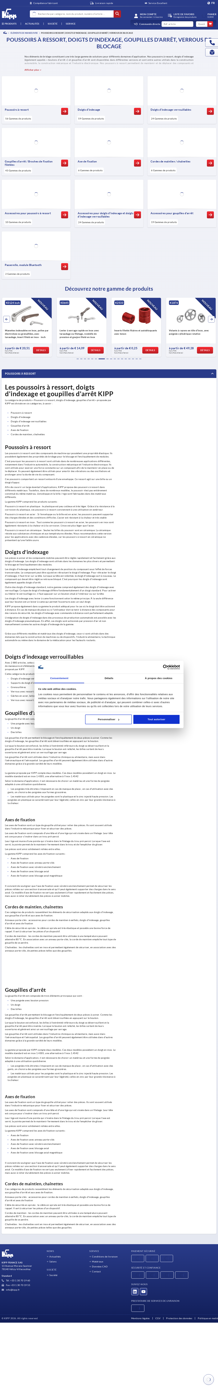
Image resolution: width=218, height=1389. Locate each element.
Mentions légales (140, 1318)
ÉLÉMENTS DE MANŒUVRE (24, 33)
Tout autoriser (156, 719)
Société (53, 24)
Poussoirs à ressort (20, 373)
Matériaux (97, 1261)
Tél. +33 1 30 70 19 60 (16, 1280)
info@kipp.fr (11, 1289)
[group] (27, 327)
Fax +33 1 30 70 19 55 (16, 1285)
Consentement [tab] (59, 678)
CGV (158, 1318)
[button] (78, 358)
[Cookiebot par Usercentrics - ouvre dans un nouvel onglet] (165, 667)
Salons (52, 1261)
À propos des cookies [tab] (158, 678)
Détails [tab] (109, 678)
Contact (96, 1271)
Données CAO (100, 1266)
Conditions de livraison (105, 1256)
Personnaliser (108, 719)
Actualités (55, 1256)
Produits (9, 24)
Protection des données (179, 1318)
